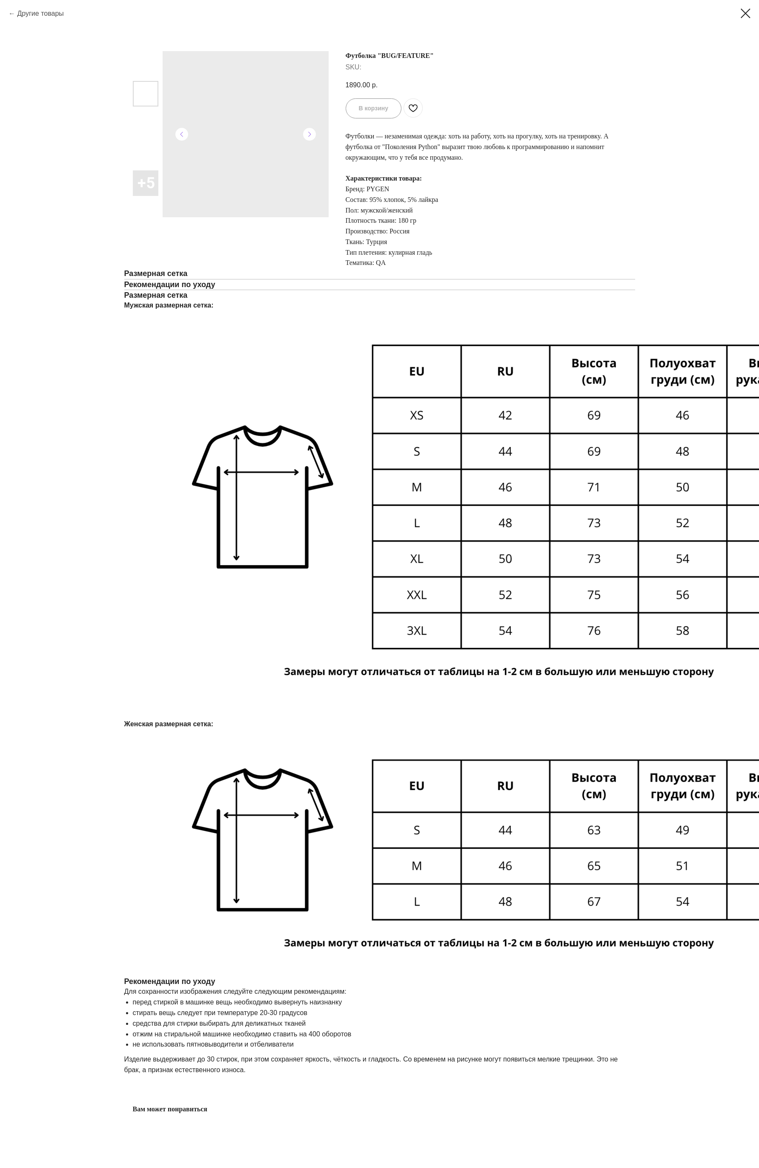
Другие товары (40, 13)
